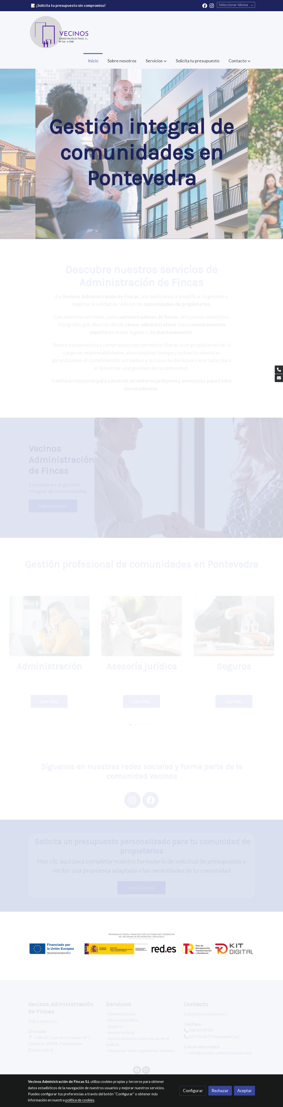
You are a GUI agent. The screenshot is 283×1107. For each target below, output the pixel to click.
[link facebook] (204, 5)
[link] (59, 32)
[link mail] (279, 378)
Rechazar (220, 1090)
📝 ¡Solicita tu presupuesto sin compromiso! (68, 5)
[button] (239, 60)
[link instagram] (212, 5)
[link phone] (279, 370)
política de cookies (79, 1100)
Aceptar (244, 1090)
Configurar (193, 1090)
